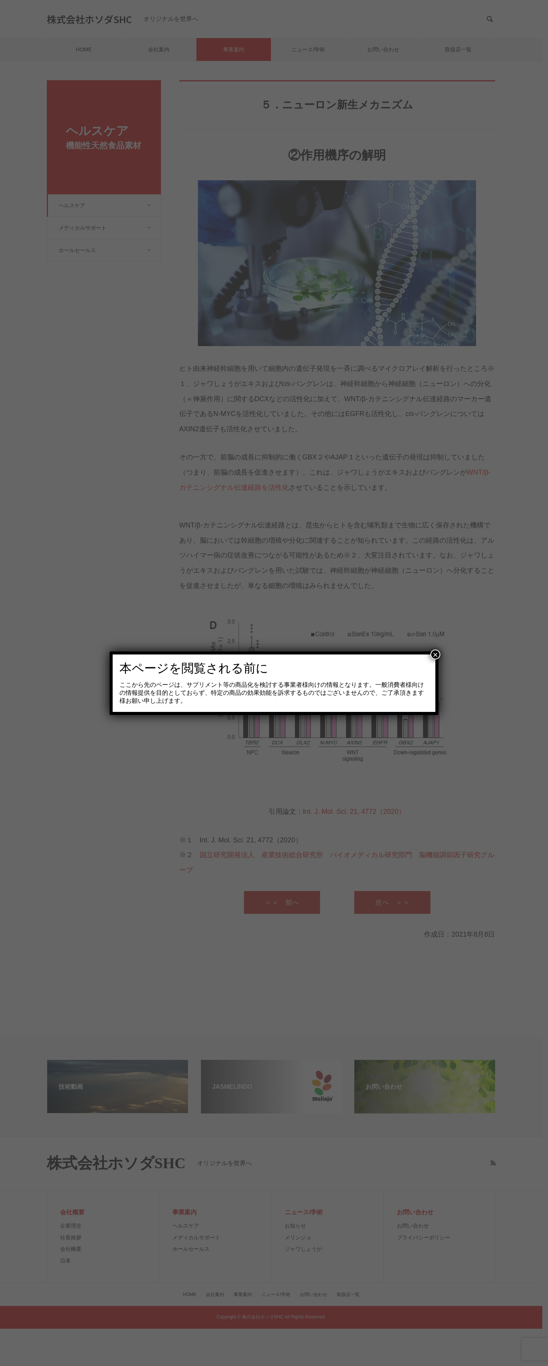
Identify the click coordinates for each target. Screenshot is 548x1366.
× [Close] (435, 654)
